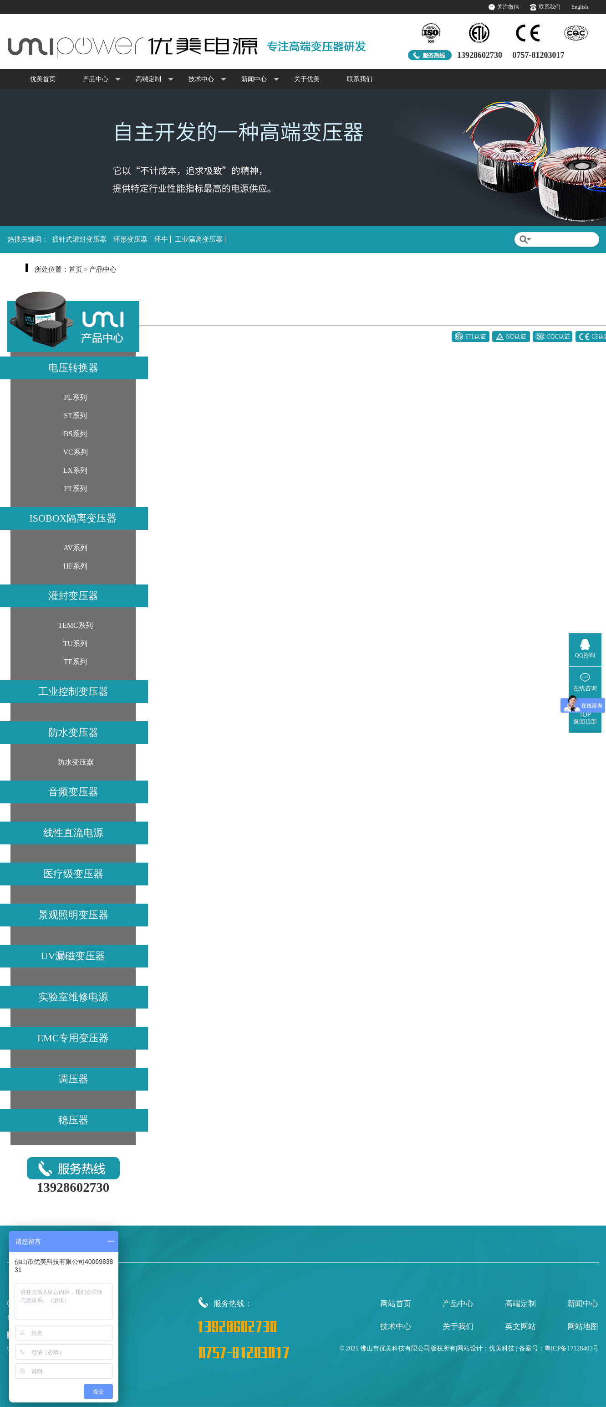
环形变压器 (130, 239)
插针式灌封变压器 (79, 239)
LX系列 (75, 470)
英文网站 (520, 1326)
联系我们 (549, 7)
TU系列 (75, 643)
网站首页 (395, 1303)
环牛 (161, 239)
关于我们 (458, 1326)
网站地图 (582, 1326)
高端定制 (154, 79)
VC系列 (75, 452)
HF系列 (75, 566)
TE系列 (75, 662)
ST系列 (75, 415)
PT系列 (75, 488)
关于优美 (307, 79)
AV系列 (75, 548)
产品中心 (102, 79)
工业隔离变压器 (199, 239)
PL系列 (75, 397)
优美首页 (43, 79)
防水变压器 (75, 762)
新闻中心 (260, 79)
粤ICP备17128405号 (572, 1348)
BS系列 (75, 434)
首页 (75, 269)
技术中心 (207, 79)
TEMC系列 (75, 625)
